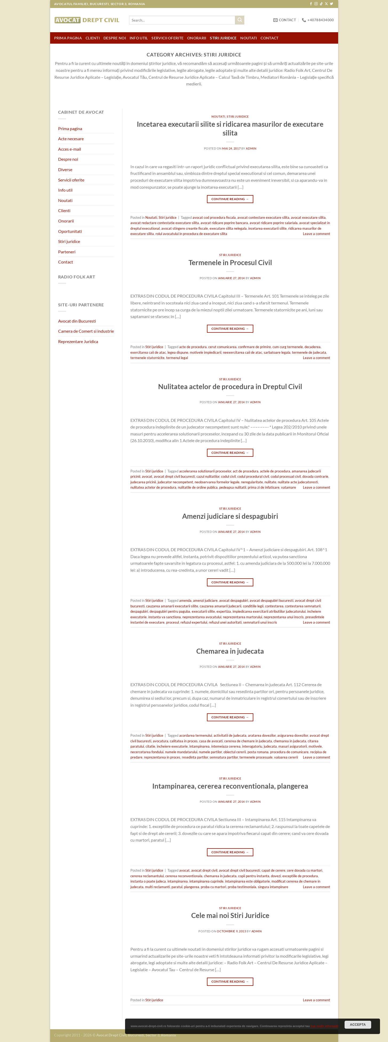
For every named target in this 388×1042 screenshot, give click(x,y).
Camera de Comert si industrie (86, 330)
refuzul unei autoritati (225, 622)
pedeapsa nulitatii (232, 487)
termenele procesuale (256, 757)
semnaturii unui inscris (260, 622)
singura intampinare (273, 887)
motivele (315, 746)
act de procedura (245, 471)
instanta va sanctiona (164, 617)
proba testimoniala (242, 887)
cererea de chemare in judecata (248, 741)
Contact (269, 38)
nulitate (270, 482)
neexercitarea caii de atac (242, 352)
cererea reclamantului (147, 876)
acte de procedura (193, 347)
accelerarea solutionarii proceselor (205, 471)
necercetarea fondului (146, 752)
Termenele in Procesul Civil (230, 262)
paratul (176, 887)
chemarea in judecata (290, 741)
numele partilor (210, 752)
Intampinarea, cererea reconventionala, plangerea (230, 786)
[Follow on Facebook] (311, 4)
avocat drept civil (204, 870)
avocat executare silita (308, 217)
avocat (147, 476)
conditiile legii (253, 606)
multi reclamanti (157, 887)
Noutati (248, 38)
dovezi (276, 876)
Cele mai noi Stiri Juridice (230, 915)
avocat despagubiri (233, 600)
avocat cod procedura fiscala (214, 217)
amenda (185, 600)
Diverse (65, 169)
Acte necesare (71, 138)
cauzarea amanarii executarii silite (172, 606)
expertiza (224, 611)
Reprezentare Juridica (78, 341)
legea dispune (177, 352)
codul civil (228, 476)
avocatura (160, 741)
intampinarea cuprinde (206, 881)
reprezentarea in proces (162, 757)
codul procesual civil (286, 476)
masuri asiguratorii (292, 746)
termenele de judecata (309, 352)
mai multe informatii (324, 1026)
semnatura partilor (224, 757)
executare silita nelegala (228, 228)
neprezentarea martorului (242, 617)
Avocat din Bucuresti (77, 320)
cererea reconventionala (183, 876)
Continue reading (230, 198)
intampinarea (199, 746)
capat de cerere (273, 870)
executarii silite (203, 611)
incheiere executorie (172, 746)
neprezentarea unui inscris (284, 617)
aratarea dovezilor (262, 735)
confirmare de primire (254, 347)
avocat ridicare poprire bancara (224, 223)
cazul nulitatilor (208, 476)
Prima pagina (68, 38)
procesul (172, 622)
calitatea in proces (184, 741)
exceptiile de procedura (300, 876)
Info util (139, 38)
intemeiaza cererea (226, 746)
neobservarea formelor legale (217, 482)
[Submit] (239, 20)
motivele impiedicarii (205, 352)
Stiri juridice (223, 38)
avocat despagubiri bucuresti (271, 600)
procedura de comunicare (289, 752)
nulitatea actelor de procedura (153, 487)
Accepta (358, 1025)
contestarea (274, 606)
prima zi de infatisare (263, 487)
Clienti (93, 38)
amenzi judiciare (205, 600)
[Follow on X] (326, 4)
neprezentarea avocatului (201, 617)
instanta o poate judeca (148, 881)
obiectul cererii (234, 752)
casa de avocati (211, 741)
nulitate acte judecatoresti (298, 482)
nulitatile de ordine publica (198, 487)
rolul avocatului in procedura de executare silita (191, 234)
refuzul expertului (194, 622)
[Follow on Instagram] (316, 4)
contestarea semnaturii (303, 606)
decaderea (313, 347)
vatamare (288, 487)
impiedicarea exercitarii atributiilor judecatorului (269, 611)
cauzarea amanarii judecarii (220, 606)
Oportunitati (70, 231)
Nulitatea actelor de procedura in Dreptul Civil (230, 386)
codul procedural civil (253, 476)
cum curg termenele (288, 347)
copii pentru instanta (253, 876)
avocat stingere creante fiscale (184, 228)
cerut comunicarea (222, 347)
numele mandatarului (181, 752)
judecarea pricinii (143, 482)
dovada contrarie (315, 476)
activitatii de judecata (230, 735)
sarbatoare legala (277, 352)
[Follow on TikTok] (321, 4)
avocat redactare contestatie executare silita (164, 223)
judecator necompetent (175, 482)
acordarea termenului (195, 735)
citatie (150, 746)
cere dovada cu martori (304, 870)
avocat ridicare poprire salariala (274, 223)
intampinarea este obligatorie (247, 881)
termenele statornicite (147, 358)
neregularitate (252, 482)
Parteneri (66, 251)
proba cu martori (213, 887)
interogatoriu (252, 746)
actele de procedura (275, 471)
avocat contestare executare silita (263, 217)
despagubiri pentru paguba (170, 611)
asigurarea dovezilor (292, 735)
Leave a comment (316, 234)
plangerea (191, 887)
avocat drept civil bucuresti (174, 476)
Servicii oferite (167, 38)
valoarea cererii (286, 757)
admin (251, 148)
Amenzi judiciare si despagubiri (230, 516)
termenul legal (177, 358)
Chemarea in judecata (230, 651)
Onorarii (196, 38)
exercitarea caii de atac (148, 352)
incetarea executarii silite (267, 228)
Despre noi (114, 38)
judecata (270, 746)
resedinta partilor (195, 757)
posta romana (258, 752)
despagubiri (139, 611)
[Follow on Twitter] (331, 4)
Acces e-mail (69, 148)
